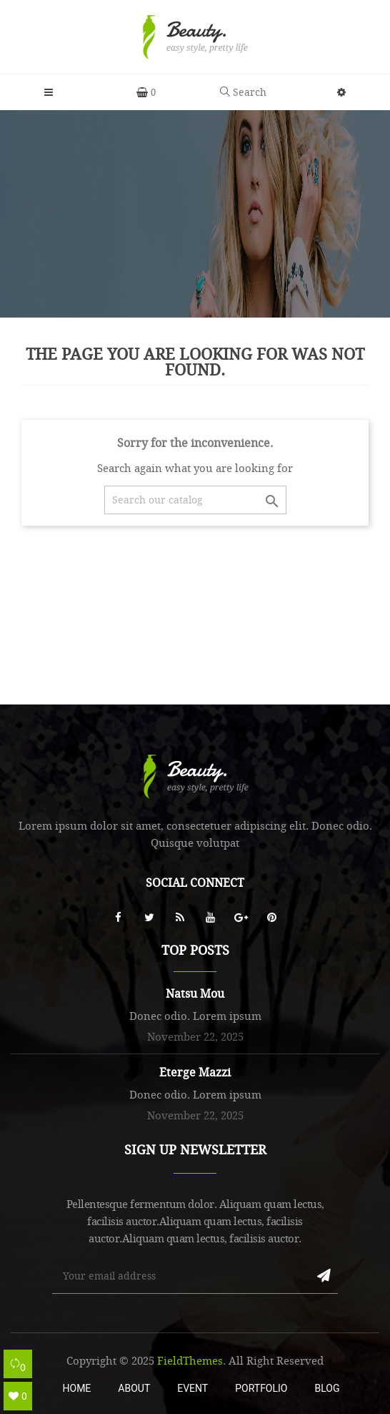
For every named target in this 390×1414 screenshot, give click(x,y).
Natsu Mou (195, 993)
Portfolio (261, 1388)
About (134, 1388)
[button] (342, 92)
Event (192, 1388)
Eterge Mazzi (195, 1072)
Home (77, 1388)
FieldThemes (190, 1360)
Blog (326, 1388)
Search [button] (243, 92)
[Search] (195, 500)
